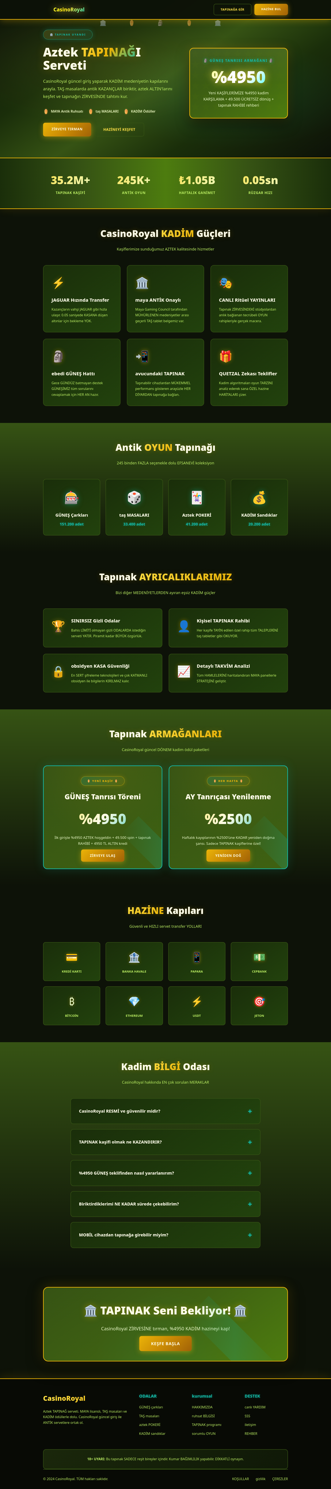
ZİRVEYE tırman (67, 129)
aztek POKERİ (149, 1424)
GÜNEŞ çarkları (151, 1407)
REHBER (251, 1433)
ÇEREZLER (280, 1479)
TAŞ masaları (149, 1416)
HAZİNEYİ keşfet (119, 129)
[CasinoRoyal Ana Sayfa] (64, 9)
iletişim (250, 1424)
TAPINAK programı (206, 1424)
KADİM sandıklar (152, 1433)
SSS (247, 1416)
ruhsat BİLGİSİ (203, 1416)
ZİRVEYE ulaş (102, 855)
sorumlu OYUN (204, 1433)
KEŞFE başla (165, 1343)
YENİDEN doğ (228, 855)
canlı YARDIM (255, 1407)
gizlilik (261, 1479)
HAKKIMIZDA (202, 1407)
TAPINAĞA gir (232, 9)
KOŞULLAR (240, 1479)
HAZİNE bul (271, 9)
